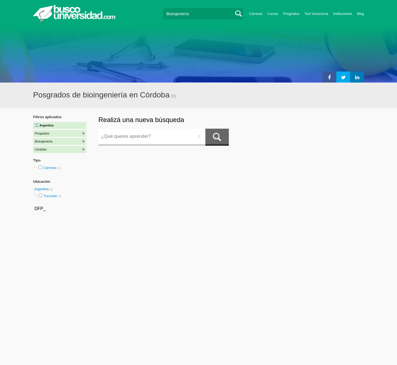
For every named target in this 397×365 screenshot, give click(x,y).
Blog (360, 13)
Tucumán (50, 196)
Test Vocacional (316, 13)
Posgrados (291, 13)
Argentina (42, 189)
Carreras (255, 13)
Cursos (272, 13)
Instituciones (342, 13)
